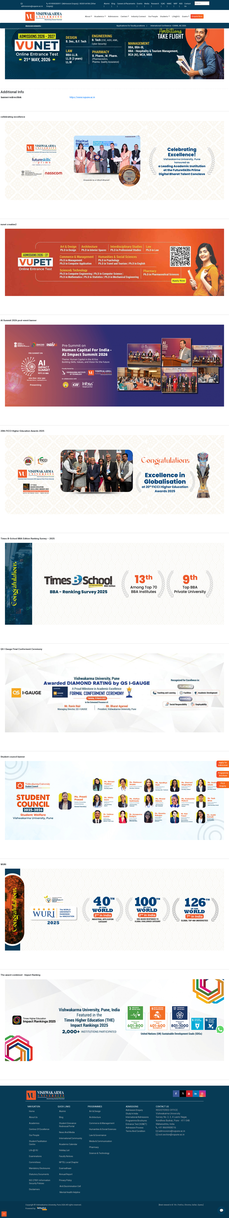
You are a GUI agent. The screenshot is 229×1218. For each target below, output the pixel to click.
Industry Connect (138, 16)
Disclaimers (34, 1189)
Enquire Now (197, 16)
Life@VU (176, 16)
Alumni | (107, 5)
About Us (33, 1117)
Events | (139, 5)
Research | (155, 5)
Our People (153, 16)
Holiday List (64, 1150)
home (32, 1111)
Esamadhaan (65, 1168)
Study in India (132, 1113)
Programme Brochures (136, 1120)
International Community (70, 1138)
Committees (35, 1162)
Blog (61, 1117)
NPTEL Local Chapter (68, 1162)
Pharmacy (94, 1147)
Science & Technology (99, 1153)
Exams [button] (185, 16)
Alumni (62, 1111)
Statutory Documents (39, 1174)
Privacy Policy (65, 1180)
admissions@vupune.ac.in (32, 5)
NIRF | (175, 5)
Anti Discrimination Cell (70, 1186)
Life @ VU (33, 1150)
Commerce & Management (101, 1123)
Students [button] (164, 16)
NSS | (180, 5)
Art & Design (95, 1111)
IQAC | (163, 5)
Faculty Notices (66, 1156)
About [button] (87, 16)
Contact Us (187, 5)
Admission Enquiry (134, 1110)
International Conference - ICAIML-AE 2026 (171, 26)
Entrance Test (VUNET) (136, 1124)
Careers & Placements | (126, 5)
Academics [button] (99, 16)
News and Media (67, 1132)
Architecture (95, 1117)
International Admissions (137, 1117)
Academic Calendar (68, 1144)
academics (34, 1123)
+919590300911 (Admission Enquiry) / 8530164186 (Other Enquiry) (71, 5)
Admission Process (134, 1127)
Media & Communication (100, 1141)
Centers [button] (124, 16)
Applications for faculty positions (134, 26)
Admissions (113, 16)
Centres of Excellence (39, 1129)
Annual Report (65, 1174)
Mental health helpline (69, 1192)
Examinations (35, 1156)
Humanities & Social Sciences (102, 1129)
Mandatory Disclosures (39, 1168)
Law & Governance (97, 1135)
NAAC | (169, 5)
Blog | (113, 5)
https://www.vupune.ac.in (82, 97)
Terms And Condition (135, 1131)
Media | (146, 5)
